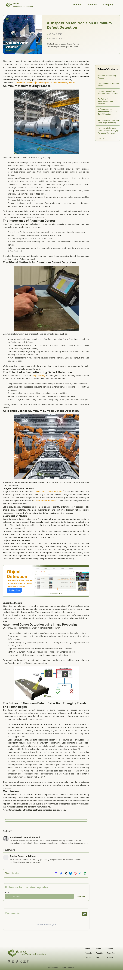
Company (108, 4)
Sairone (110, 949)
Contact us (111, 953)
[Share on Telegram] (80, 874)
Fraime (98, 949)
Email (7, 893)
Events (88, 957)
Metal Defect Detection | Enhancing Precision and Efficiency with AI (44, 82)
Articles (110, 957)
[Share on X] (65, 874)
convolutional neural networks (48, 491)
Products (76, 4)
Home (87, 949)
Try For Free (14, 590)
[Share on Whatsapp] (84, 874)
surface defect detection (44, 500)
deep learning (38, 375)
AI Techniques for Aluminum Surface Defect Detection (108, 111)
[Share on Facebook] (60, 874)
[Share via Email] (56, 874)
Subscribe (81, 896)
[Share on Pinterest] (75, 874)
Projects (92, 4)
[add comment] (84, 914)
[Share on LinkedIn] (70, 874)
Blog (97, 957)
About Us (99, 953)
